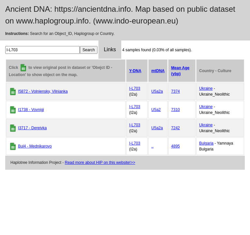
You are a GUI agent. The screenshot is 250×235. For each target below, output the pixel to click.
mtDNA (158, 71)
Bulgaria (206, 143)
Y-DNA (135, 71)
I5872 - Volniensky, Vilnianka (42, 91)
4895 (175, 146)
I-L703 (134, 88)
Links (110, 49)
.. (152, 146)
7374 (175, 91)
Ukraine (206, 88)
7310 (175, 109)
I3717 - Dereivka (32, 128)
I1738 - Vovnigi (31, 109)
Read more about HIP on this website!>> (100, 162)
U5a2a (157, 91)
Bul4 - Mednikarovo (34, 146)
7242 (175, 128)
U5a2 (156, 109)
